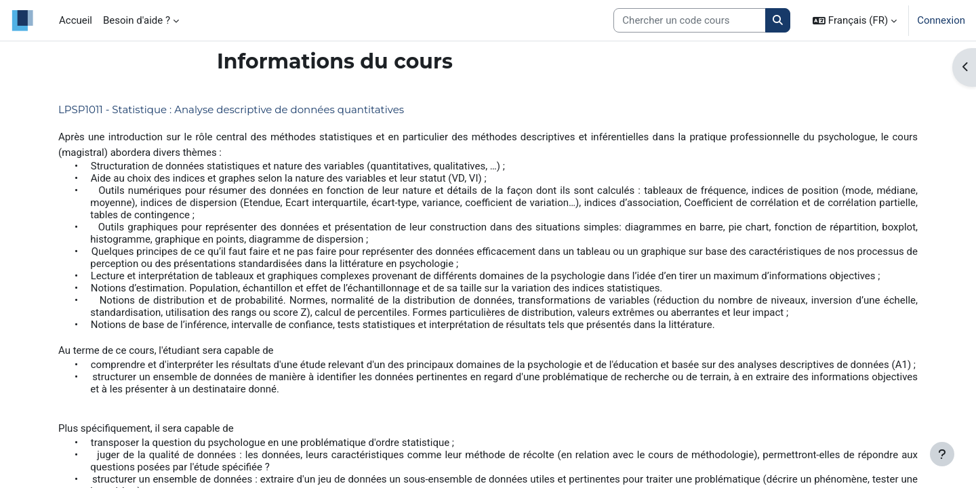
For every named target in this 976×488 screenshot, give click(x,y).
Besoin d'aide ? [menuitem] (136, 20)
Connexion (941, 20)
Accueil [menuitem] (75, 20)
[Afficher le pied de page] (942, 454)
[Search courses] (689, 20)
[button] (855, 20)
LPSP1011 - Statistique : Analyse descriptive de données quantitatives (231, 109)
